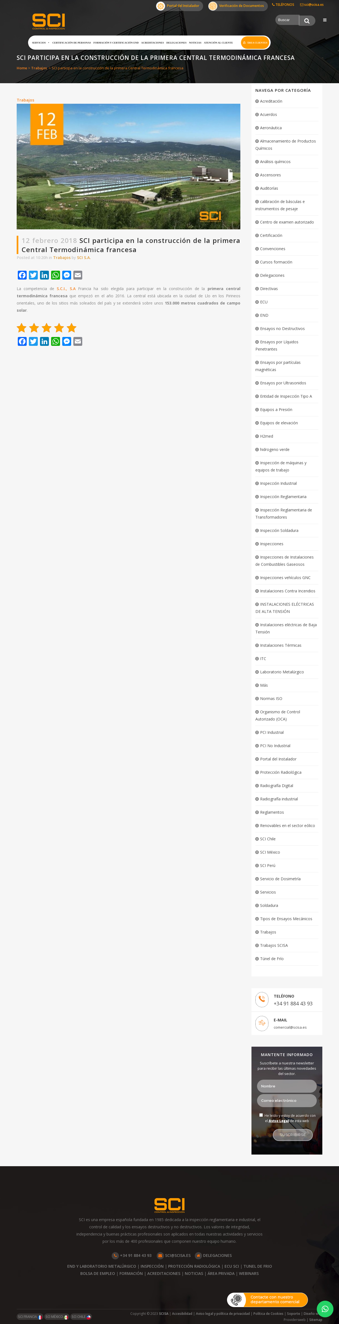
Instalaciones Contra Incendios (287, 590)
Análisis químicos (275, 161)
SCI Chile (268, 838)
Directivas (269, 288)
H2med (266, 436)
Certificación (271, 235)
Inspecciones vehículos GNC (285, 577)
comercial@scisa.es (290, 1027)
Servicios (41, 43)
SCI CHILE (81, 1317)
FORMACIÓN (131, 1273)
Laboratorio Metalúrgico (282, 671)
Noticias (195, 42)
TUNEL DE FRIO (257, 1266)
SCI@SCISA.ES (174, 1255)
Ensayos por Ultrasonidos (283, 382)
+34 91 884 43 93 (293, 1003)
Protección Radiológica (280, 772)
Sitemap (315, 1319)
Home (22, 67)
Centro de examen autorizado (287, 222)
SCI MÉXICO (57, 1317)
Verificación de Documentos (236, 6)
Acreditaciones (152, 42)
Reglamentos (272, 812)
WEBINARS (249, 1273)
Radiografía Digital (276, 785)
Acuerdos (268, 114)
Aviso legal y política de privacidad (223, 1313)
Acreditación (271, 101)
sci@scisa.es (312, 4)
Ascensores (270, 174)
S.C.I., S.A (66, 288)
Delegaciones (176, 42)
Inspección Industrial (278, 483)
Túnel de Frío (272, 958)
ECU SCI (232, 1266)
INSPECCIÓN (152, 1266)
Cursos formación (276, 262)
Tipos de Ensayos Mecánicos (286, 918)
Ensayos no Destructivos (282, 328)
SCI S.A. (84, 257)
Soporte (293, 1313)
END (264, 315)
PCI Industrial (272, 732)
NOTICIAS (194, 1273)
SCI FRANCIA (30, 1317)
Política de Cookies (268, 1313)
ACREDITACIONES (163, 1273)
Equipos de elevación (279, 422)
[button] (325, 1309)
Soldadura (269, 905)
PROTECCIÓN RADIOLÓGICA (194, 1266)
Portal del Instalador (177, 6)
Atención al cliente (218, 42)
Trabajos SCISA (274, 945)
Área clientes (257, 42)
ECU (264, 302)
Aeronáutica (271, 127)
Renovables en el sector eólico (287, 825)
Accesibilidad (182, 1313)
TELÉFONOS (283, 4)
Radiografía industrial (279, 798)
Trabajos (39, 67)
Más (264, 685)
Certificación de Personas (71, 42)
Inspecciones (271, 543)
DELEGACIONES (213, 1255)
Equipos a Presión (276, 409)
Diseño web (313, 1313)
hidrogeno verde (275, 449)
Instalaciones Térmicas (280, 645)
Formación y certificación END (116, 42)
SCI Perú (267, 865)
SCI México (270, 852)
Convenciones (272, 248)
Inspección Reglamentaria (283, 496)
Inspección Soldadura (279, 530)
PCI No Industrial (275, 745)
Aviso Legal (279, 1120)
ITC (263, 658)
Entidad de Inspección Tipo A (286, 396)
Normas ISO (271, 698)
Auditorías (269, 188)
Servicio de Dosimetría (280, 878)
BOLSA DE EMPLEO (97, 1273)
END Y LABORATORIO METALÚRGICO (101, 1266)
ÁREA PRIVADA (221, 1273)
